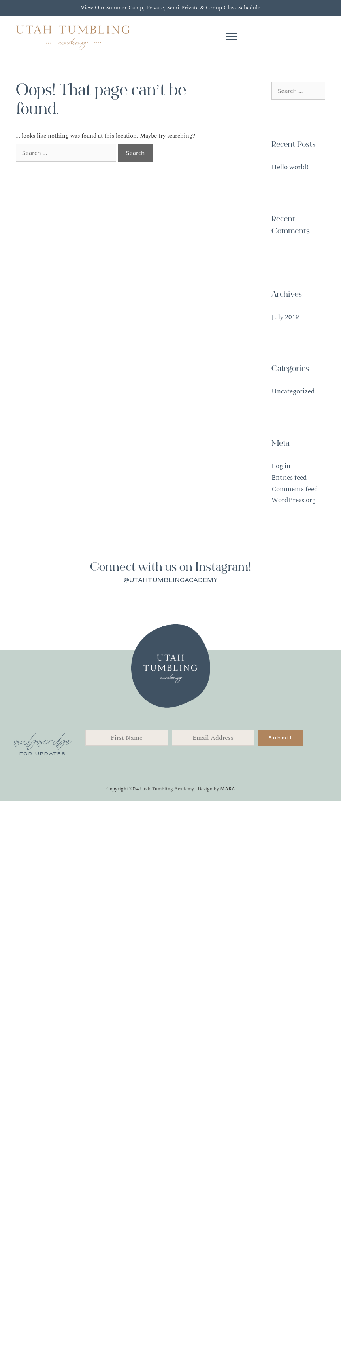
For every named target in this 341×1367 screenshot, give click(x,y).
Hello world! (289, 167)
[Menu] (231, 36)
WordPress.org (293, 500)
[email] (213, 738)
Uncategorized (293, 391)
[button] (280, 738)
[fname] (126, 738)
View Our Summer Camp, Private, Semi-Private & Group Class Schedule (170, 8)
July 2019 (285, 317)
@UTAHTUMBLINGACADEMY (171, 580)
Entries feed (289, 478)
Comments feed (294, 489)
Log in (280, 466)
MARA (227, 789)
